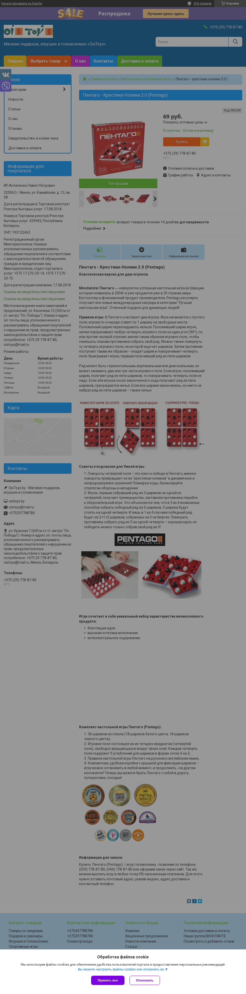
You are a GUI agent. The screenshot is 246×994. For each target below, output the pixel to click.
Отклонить (144, 980)
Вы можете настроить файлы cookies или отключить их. (121, 969)
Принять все (108, 980)
